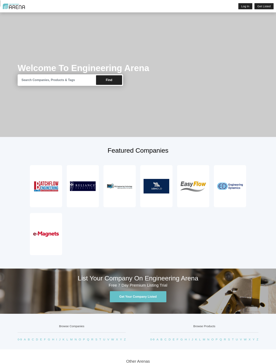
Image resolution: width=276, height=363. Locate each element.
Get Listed (264, 6)
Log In (245, 6)
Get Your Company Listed (138, 296)
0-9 (20, 339)
